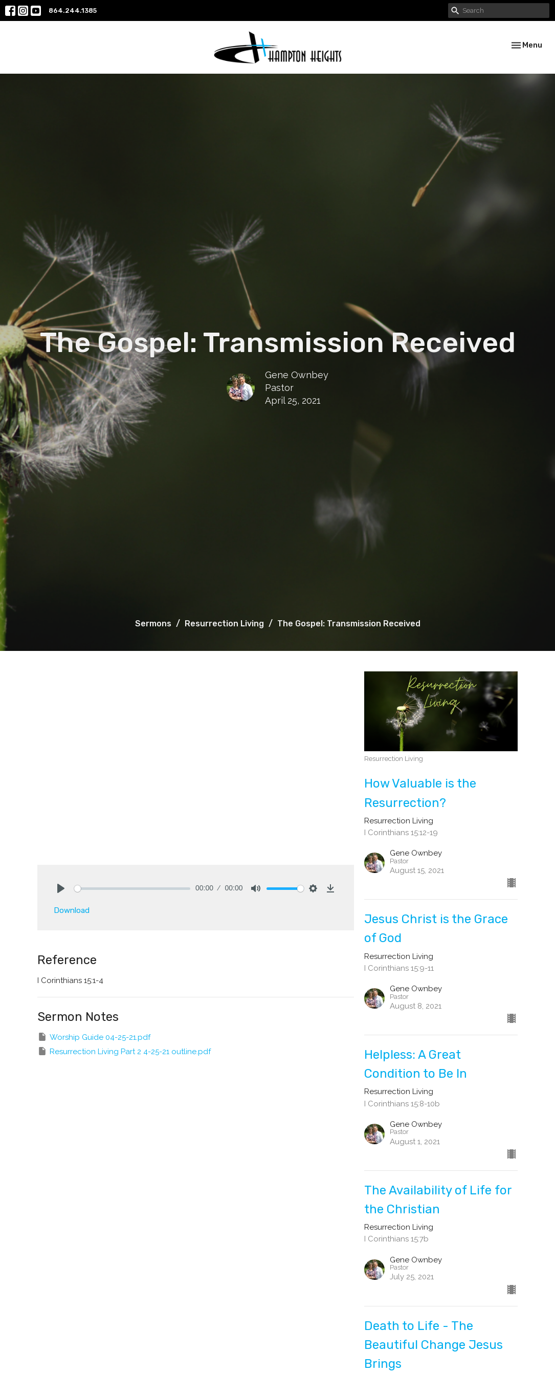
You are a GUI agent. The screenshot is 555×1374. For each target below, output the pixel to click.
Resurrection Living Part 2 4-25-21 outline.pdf (124, 1051)
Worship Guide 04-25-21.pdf (93, 1037)
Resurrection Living (224, 623)
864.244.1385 (73, 10)
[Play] (61, 888)
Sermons (153, 623)
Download (72, 910)
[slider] (132, 888)
